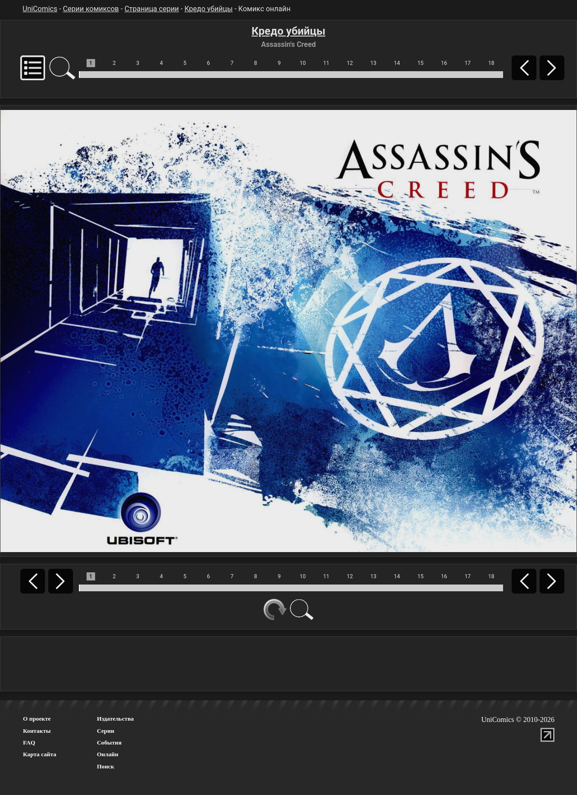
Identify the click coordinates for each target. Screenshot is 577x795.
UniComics (40, 9)
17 (468, 63)
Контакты (36, 730)
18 (491, 63)
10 (303, 63)
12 (350, 63)
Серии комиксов (91, 9)
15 (420, 63)
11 (326, 63)
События (109, 742)
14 (397, 63)
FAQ (29, 742)
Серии (105, 730)
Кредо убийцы (208, 9)
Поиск (105, 766)
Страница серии (151, 9)
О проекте (37, 718)
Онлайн (108, 754)
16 (444, 63)
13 (374, 63)
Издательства (115, 718)
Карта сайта (39, 754)
